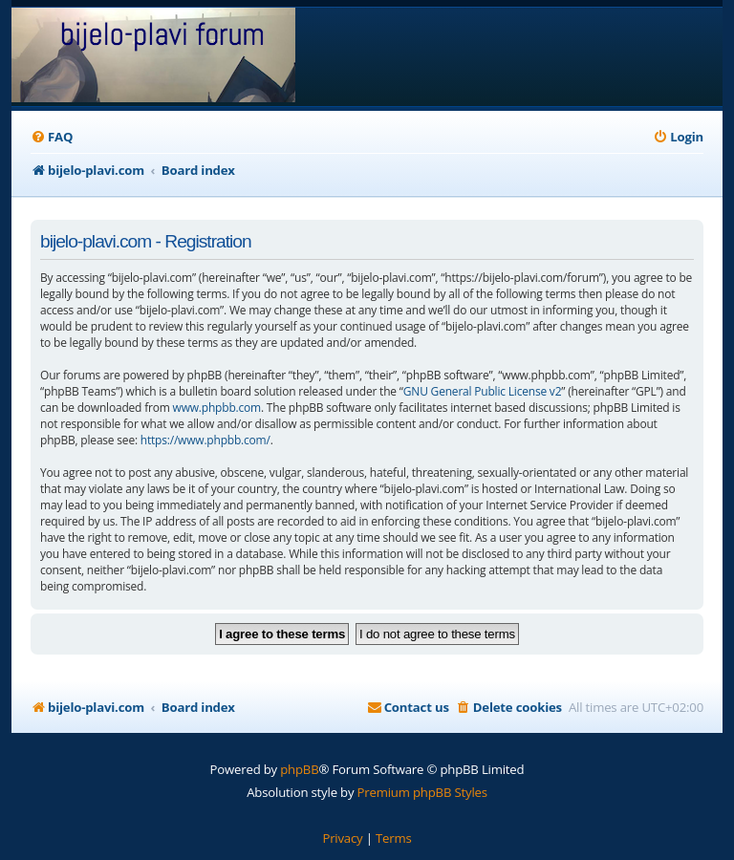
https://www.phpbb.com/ (205, 440)
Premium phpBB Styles (422, 792)
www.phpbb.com (217, 407)
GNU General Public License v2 (482, 391)
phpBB (299, 769)
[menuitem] (52, 137)
